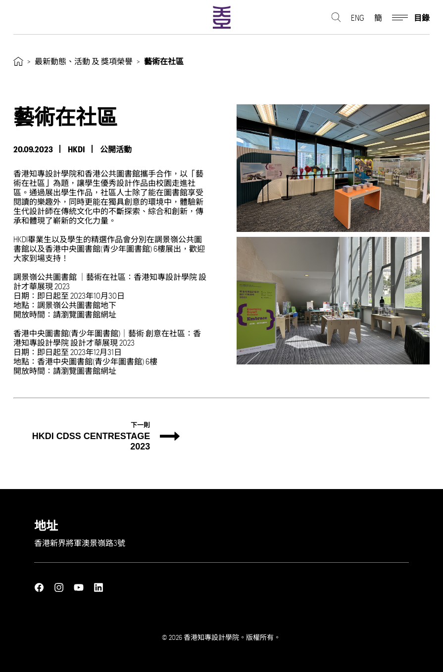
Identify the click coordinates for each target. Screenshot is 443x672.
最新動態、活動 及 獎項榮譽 (84, 61)
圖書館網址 (96, 314)
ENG (357, 17)
